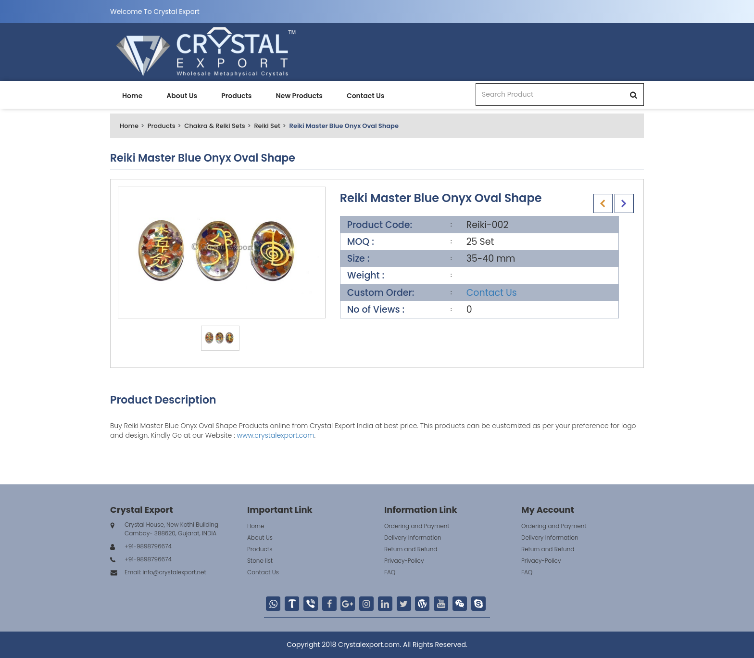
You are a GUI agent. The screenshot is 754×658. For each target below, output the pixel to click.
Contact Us (365, 96)
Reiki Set (267, 125)
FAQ (389, 572)
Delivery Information (412, 537)
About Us (181, 96)
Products (236, 96)
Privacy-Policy (404, 561)
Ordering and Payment (417, 526)
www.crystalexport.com (275, 435)
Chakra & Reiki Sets (214, 125)
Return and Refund (410, 549)
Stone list (260, 561)
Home (132, 96)
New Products (299, 96)
